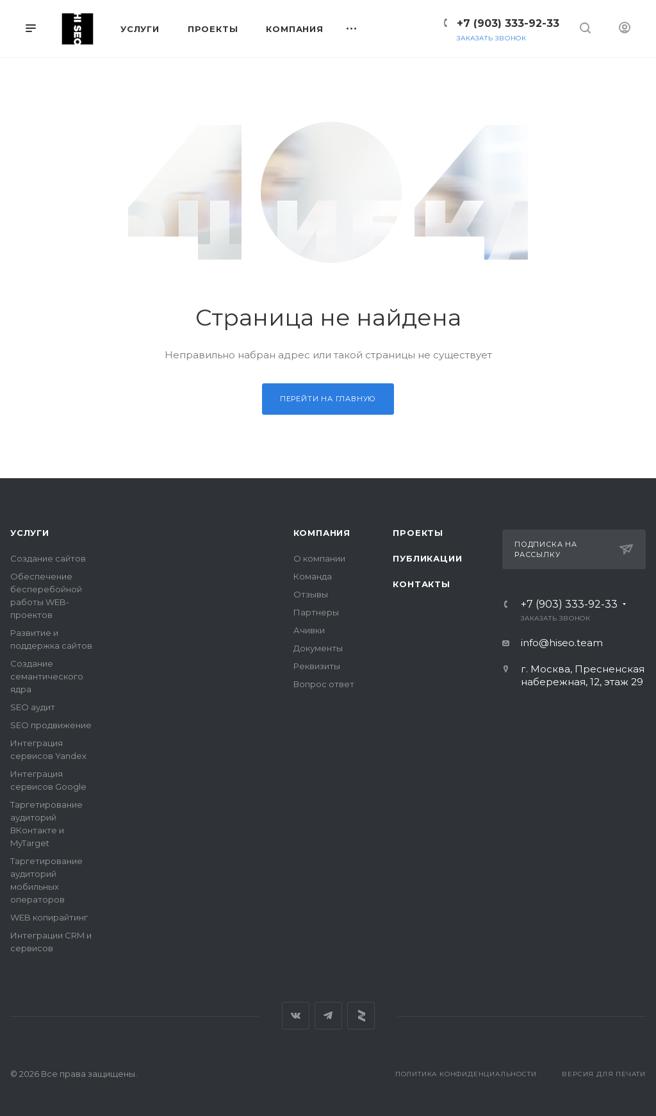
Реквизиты (316, 666)
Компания (321, 533)
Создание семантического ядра (46, 676)
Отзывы (310, 594)
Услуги (29, 533)
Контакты (421, 584)
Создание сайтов (48, 558)
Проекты (418, 533)
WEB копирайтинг (49, 917)
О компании (319, 558)
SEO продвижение (51, 725)
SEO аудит (32, 707)
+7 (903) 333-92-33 (508, 23)
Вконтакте (295, 1015)
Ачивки (309, 630)
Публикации (427, 558)
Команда (312, 576)
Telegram (328, 1015)
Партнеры (316, 612)
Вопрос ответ (323, 684)
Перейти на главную (328, 398)
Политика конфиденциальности (466, 1074)
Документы (318, 648)
